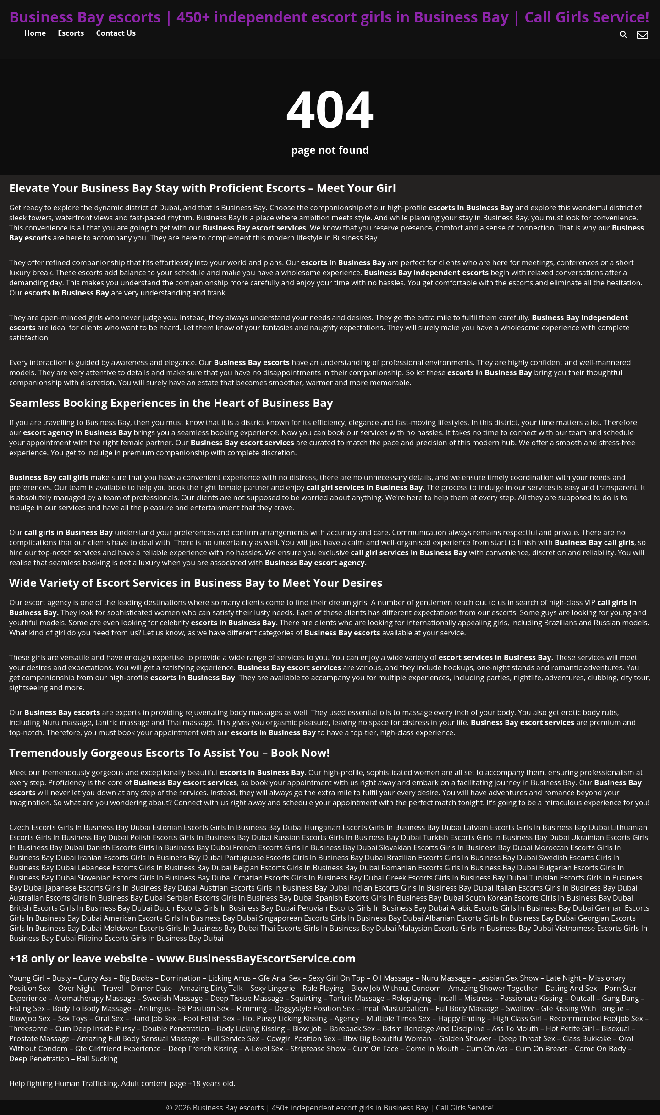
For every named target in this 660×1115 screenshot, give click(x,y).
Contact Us (116, 33)
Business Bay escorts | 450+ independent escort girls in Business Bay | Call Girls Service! (329, 17)
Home (35, 33)
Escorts (71, 33)
